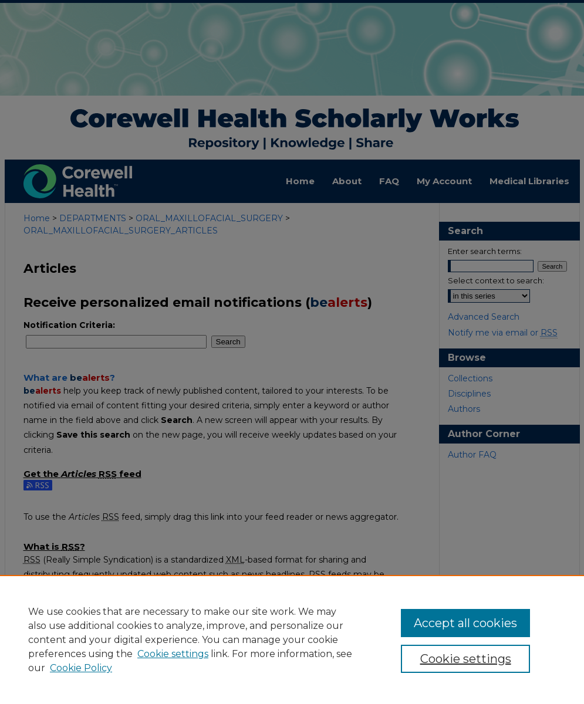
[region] (292, 639)
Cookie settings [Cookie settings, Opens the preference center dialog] (465, 659)
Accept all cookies (465, 623)
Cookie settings (172, 653)
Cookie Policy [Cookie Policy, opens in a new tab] (81, 667)
